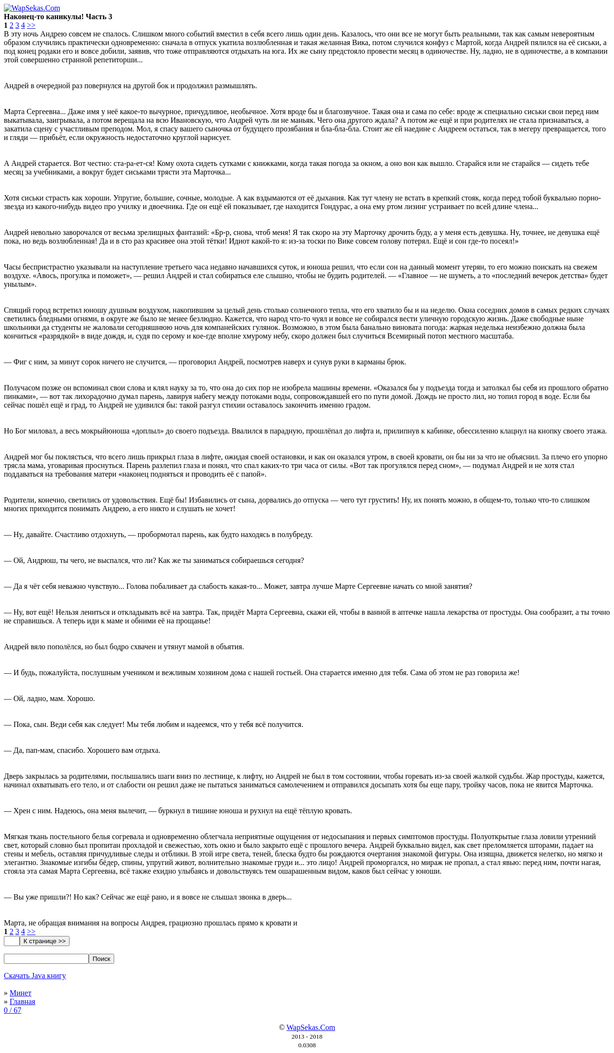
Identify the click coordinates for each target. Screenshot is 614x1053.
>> (31, 25)
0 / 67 (12, 1010)
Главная (22, 1001)
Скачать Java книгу (35, 975)
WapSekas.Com (310, 1027)
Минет (20, 993)
